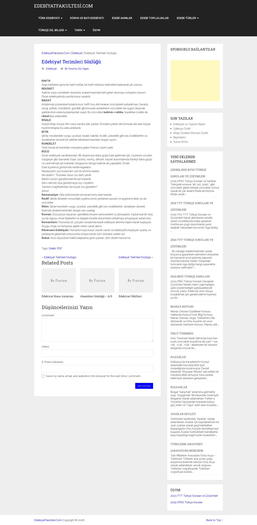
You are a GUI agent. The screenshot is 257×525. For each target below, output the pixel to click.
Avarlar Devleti (183, 414)
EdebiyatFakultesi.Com (63, 6)
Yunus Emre (180, 141)
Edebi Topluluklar (154, 18)
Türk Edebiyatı (49, 18)
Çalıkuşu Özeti (181, 128)
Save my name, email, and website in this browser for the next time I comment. (93, 376)
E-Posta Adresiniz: (53, 362)
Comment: (48, 315)
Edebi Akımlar (122, 18)
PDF (59, 248)
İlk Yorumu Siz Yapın (77, 68)
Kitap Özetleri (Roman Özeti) (190, 133)
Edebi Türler (186, 18)
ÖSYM (96, 30)
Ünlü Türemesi (181, 333)
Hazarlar (178, 357)
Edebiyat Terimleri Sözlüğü (71, 62)
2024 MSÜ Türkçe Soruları (190, 276)
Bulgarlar (178, 387)
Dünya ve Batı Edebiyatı (87, 18)
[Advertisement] (195, 80)
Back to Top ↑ (214, 520)
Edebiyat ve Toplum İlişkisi (189, 124)
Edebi (52, 248)
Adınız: (45, 346)
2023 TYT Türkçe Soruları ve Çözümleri (194, 495)
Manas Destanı (182, 306)
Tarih (78, 30)
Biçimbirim (179, 137)
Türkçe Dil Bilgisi (51, 30)
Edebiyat (76, 53)
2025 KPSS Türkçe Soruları (186, 502)
